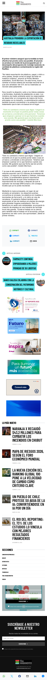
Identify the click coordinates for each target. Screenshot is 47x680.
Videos (4, 579)
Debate (4, 558)
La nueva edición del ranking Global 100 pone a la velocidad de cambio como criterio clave (27, 478)
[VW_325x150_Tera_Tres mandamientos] (23, 387)
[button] (3, 3)
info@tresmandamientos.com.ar (23, 668)
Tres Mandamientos (7, 576)
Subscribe (22, 601)
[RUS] (23, 408)
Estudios (4, 565)
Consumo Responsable (8, 554)
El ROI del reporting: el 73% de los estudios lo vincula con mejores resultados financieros (27, 529)
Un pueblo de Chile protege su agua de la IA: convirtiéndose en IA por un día (28, 502)
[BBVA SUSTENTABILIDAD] (23, 325)
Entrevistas (5, 561)
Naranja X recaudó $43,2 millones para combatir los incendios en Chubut (27, 434)
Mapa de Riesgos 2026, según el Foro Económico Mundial (28, 455)
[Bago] (23, 346)
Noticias (6, 32)
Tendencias (5, 572)
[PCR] (23, 366)
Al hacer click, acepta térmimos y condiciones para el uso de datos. (23, 606)
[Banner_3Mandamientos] (23, 304)
